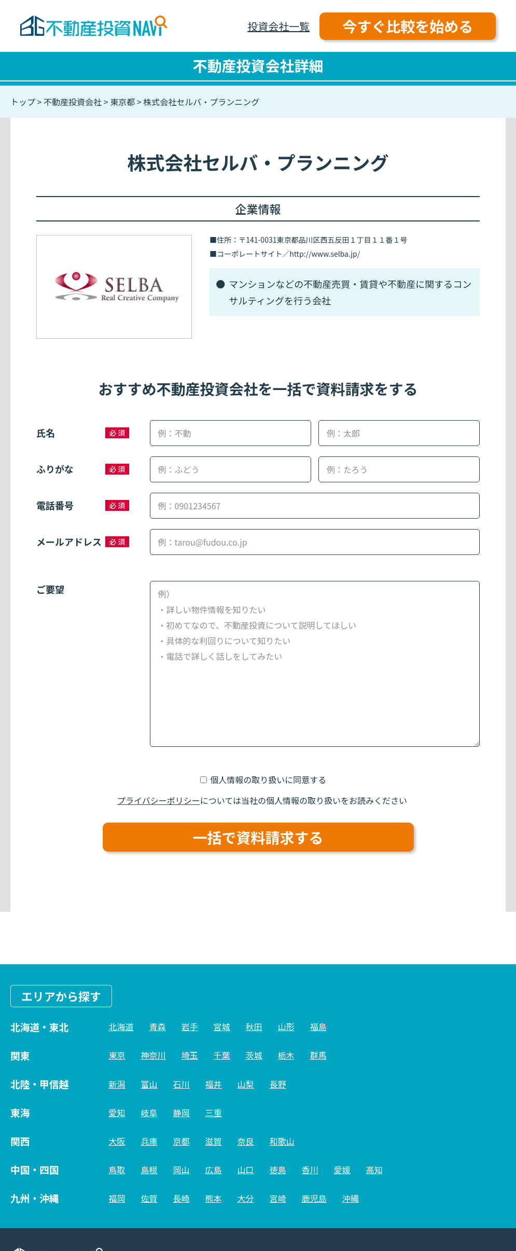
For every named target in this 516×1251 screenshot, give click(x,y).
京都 (181, 1141)
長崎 (181, 1198)
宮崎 (278, 1198)
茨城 (254, 1055)
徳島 (278, 1169)
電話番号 (55, 505)
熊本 (213, 1198)
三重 (213, 1112)
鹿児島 (314, 1198)
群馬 (318, 1055)
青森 (157, 1026)
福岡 (117, 1198)
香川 (310, 1169)
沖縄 (350, 1198)
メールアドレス (69, 541)
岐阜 (149, 1112)
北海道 (121, 1026)
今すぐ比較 (407, 26)
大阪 (117, 1141)
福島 (318, 1026)
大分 (246, 1198)
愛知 (117, 1112)
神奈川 (153, 1055)
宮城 (222, 1026)
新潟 (117, 1084)
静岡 (181, 1112)
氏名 (45, 432)
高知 (374, 1169)
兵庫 (149, 1141)
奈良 (246, 1141)
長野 (278, 1084)
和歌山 (282, 1141)
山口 (246, 1169)
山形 (286, 1026)
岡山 (181, 1169)
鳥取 (117, 1169)
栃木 (286, 1055)
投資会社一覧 (278, 26)
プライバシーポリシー (158, 800)
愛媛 (342, 1169)
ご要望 (50, 589)
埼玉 (190, 1055)
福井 (213, 1084)
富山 (149, 1084)
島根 (149, 1169)
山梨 (246, 1084)
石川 (181, 1084)
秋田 (254, 1026)
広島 (213, 1169)
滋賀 (213, 1141)
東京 (117, 1055)
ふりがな (55, 469)
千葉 (222, 1055)
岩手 (190, 1026)
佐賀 (149, 1198)
